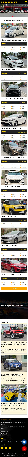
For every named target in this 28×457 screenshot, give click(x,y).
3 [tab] (15, 16)
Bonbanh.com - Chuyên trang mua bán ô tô (14, 455)
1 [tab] (12, 16)
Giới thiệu (10, 441)
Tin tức (15, 441)
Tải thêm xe (14, 288)
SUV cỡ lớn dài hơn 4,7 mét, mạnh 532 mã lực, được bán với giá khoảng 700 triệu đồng (14, 344)
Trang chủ (3, 441)
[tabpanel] (14, 9)
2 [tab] (14, 16)
